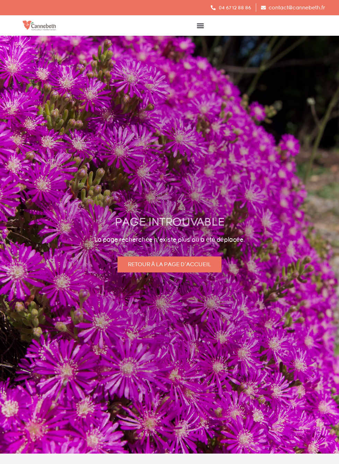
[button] (200, 25)
